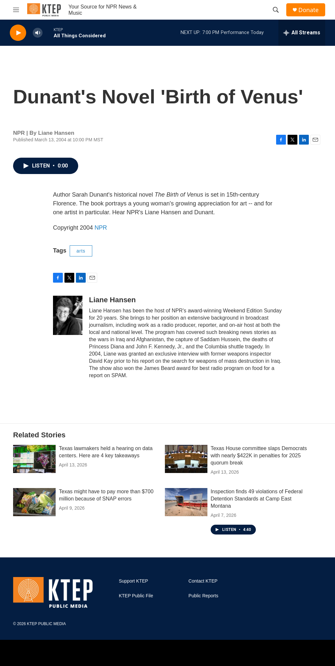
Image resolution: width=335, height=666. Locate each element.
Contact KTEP (203, 581)
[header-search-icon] (276, 10)
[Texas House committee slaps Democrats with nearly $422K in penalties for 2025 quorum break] (186, 459)
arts (81, 251)
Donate (308, 10)
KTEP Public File (136, 595)
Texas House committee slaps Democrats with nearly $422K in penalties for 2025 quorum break (259, 455)
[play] (18, 33)
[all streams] (301, 33)
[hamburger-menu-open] (16, 9)
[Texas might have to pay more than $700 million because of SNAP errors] (34, 502)
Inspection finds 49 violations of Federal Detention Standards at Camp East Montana (257, 499)
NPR (101, 227)
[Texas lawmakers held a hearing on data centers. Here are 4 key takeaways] (34, 459)
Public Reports (203, 595)
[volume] (37, 33)
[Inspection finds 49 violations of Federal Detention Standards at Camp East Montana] (186, 502)
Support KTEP (133, 581)
